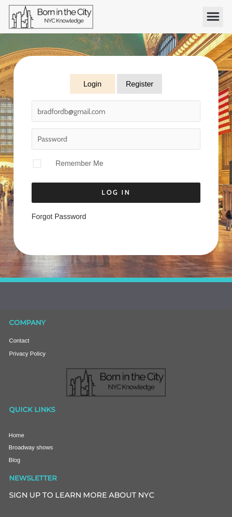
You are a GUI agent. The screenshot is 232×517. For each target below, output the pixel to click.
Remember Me (79, 163)
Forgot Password (59, 216)
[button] (213, 17)
